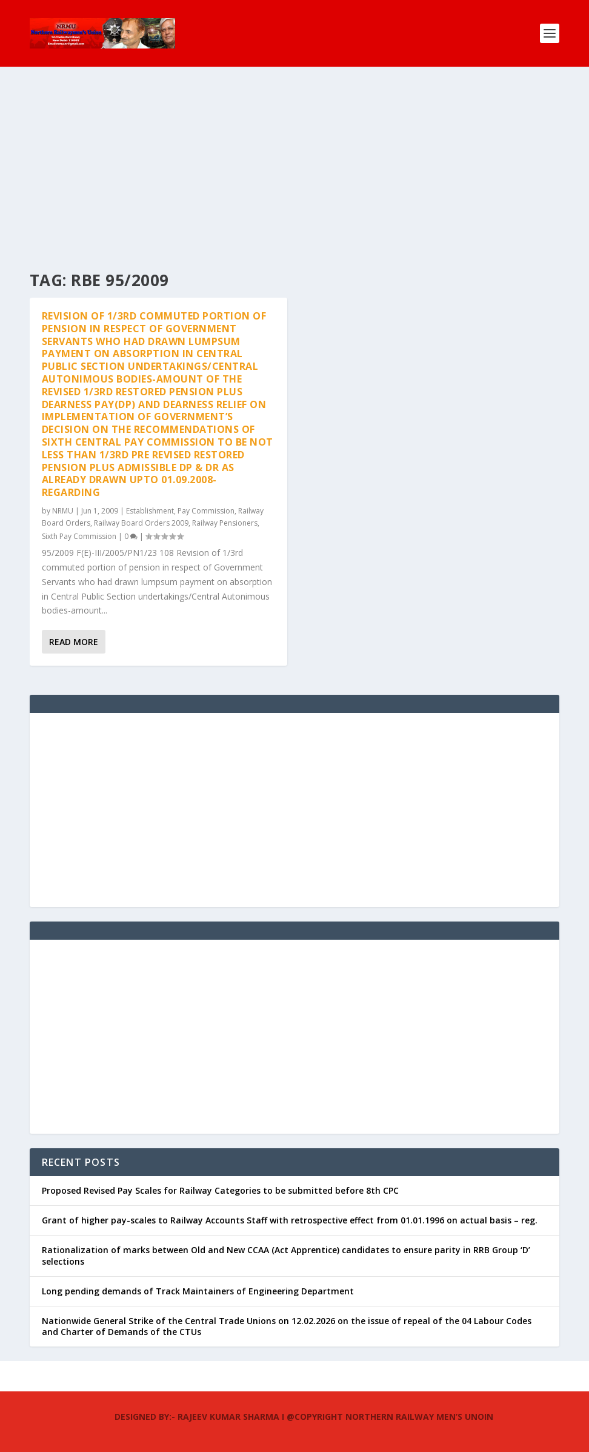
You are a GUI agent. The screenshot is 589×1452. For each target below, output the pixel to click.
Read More (73, 641)
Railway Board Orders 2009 (141, 523)
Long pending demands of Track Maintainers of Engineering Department (198, 1291)
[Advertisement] (294, 158)
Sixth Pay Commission (79, 536)
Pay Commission (206, 511)
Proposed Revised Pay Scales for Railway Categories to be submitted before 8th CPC (220, 1190)
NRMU (62, 511)
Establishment (150, 511)
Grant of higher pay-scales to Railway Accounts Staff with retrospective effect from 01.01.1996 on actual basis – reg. (289, 1220)
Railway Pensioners (225, 523)
